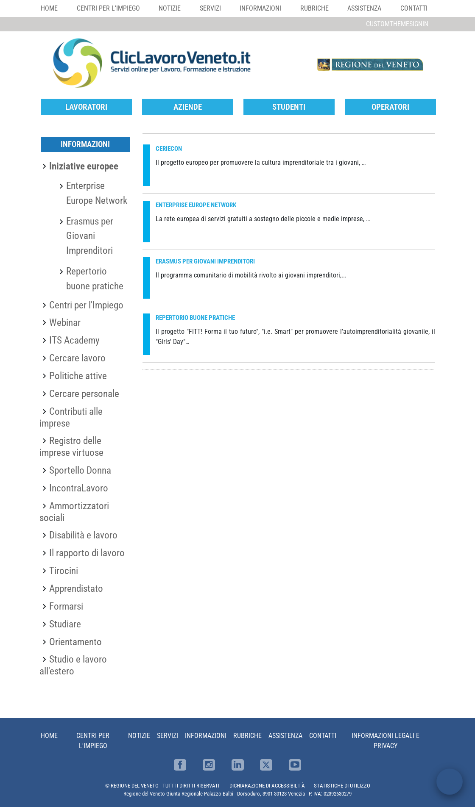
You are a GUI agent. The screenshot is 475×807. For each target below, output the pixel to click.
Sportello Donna (80, 470)
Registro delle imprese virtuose (71, 446)
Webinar (65, 322)
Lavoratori (86, 107)
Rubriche (314, 8)
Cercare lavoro (77, 358)
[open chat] (449, 781)
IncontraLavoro (78, 488)
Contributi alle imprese (71, 417)
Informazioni (260, 8)
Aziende (187, 107)
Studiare (65, 624)
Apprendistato (76, 588)
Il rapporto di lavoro (87, 553)
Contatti (414, 8)
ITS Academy (74, 340)
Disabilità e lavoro (83, 535)
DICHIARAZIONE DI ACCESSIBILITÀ (267, 785)
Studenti (288, 107)
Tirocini (63, 571)
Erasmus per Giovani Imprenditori (89, 236)
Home (49, 8)
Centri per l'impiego (108, 8)
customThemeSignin (397, 24)
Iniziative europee (83, 166)
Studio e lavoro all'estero (73, 665)
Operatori (390, 107)
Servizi (210, 8)
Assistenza (364, 8)
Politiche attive (78, 376)
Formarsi (66, 606)
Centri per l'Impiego (86, 305)
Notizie (170, 8)
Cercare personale (84, 393)
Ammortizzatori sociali (74, 512)
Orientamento (75, 642)
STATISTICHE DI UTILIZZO (342, 785)
